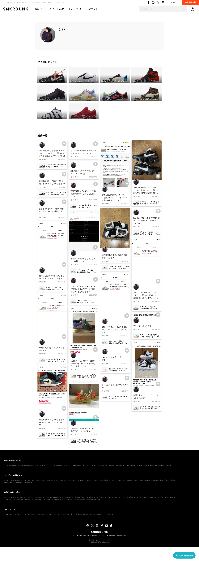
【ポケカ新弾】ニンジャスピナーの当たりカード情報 (52, 514)
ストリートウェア (56, 9)
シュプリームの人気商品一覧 (167, 497)
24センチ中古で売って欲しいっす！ (114, 358)
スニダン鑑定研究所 (10, 465)
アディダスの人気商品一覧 (33, 499)
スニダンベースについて (42, 465)
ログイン (174, 2)
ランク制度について (34, 480)
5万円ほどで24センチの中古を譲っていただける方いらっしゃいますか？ (146, 220)
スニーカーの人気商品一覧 (36, 497)
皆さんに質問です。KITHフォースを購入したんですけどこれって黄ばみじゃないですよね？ (115, 197)
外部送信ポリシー (136, 465)
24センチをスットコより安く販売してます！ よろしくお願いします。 (115, 329)
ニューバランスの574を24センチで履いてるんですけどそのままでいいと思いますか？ (83, 289)
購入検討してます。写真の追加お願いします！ (114, 256)
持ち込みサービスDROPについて (87, 480)
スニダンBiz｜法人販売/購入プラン (74, 465)
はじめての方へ (9, 480)
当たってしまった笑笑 (142, 326)
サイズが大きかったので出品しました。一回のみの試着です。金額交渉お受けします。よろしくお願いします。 (145, 295)
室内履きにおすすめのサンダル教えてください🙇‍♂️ (83, 172)
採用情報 (168, 465)
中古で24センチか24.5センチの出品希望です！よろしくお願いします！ (83, 193)
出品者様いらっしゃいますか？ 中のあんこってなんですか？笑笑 (51, 422)
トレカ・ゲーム (75, 9)
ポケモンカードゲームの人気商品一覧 (108, 497)
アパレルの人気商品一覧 (53, 497)
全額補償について (132, 480)
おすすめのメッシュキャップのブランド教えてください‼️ (83, 152)
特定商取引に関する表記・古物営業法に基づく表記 (113, 465)
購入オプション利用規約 (167, 480)
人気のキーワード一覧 (93, 499)
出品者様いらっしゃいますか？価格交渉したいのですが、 (83, 429)
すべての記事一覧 (107, 514)
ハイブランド (92, 9)
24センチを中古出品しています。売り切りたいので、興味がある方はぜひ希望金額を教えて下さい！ (145, 190)
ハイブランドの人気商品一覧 (86, 497)
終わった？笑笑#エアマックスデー (115, 386)
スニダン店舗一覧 (56, 465)
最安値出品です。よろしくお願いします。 (51, 349)
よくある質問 (103, 480)
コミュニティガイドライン (117, 480)
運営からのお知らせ (145, 480)
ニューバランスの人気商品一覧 (13, 499)
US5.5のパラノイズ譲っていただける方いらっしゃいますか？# (52, 182)
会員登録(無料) (190, 2)
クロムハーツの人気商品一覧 (52, 499)
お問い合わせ (28, 482)
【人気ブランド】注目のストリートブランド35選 (19, 514)
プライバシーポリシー (150, 465)
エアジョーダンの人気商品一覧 (146, 497)
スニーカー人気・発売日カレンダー (15, 497)
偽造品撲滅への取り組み (25, 465)
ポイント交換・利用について (50, 480)
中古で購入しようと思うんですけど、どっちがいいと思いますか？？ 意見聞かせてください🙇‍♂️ (52, 153)
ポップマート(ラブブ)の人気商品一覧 (73, 499)
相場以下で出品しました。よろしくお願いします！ (83, 260)
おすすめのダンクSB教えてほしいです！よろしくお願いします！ (52, 211)
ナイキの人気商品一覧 (128, 497)
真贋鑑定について (20, 480)
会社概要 (161, 465)
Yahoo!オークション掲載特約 (13, 482)
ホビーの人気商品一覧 (69, 497)
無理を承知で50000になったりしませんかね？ (145, 396)
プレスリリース (91, 465)
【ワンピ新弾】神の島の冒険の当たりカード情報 (86, 514)
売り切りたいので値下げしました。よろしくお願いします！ (51, 277)
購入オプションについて (68, 480)
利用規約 (156, 480)
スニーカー (39, 9)
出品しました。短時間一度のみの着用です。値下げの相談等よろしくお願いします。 (83, 363)
